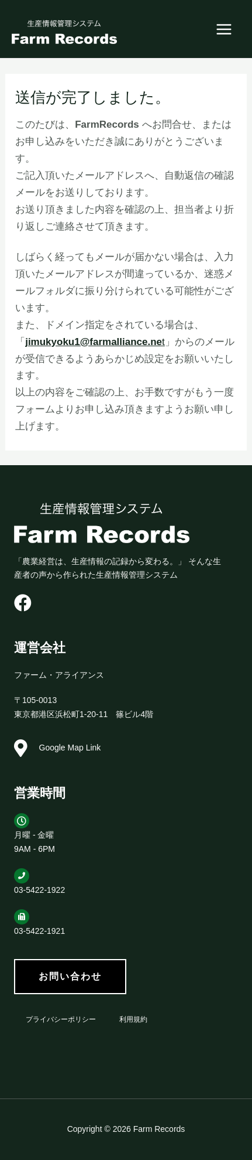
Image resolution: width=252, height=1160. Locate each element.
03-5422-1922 (39, 890)
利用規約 (133, 1019)
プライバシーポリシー (61, 1019)
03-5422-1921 (39, 931)
